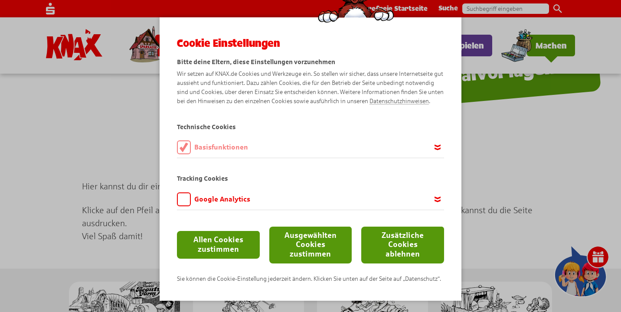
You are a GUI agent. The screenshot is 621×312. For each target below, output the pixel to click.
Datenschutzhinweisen (399, 101)
